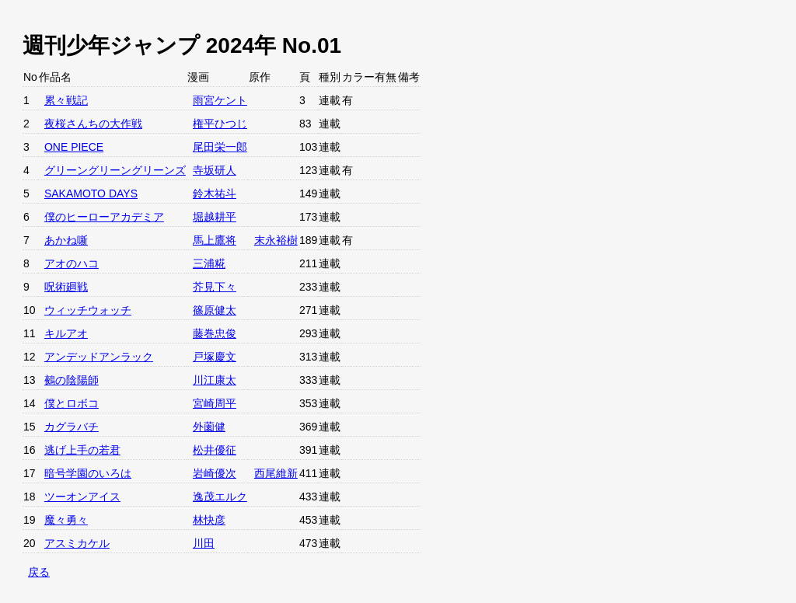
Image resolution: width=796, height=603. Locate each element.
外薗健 (209, 426)
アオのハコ (71, 263)
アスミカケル (77, 543)
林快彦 (209, 520)
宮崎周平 (214, 403)
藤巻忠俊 (214, 333)
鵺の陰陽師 (71, 380)
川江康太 (214, 380)
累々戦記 (66, 100)
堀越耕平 (214, 217)
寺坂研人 (214, 170)
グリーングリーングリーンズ (115, 170)
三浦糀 (209, 263)
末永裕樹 (276, 240)
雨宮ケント (220, 100)
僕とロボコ (71, 403)
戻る (39, 572)
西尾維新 (276, 473)
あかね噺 (66, 240)
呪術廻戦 (66, 287)
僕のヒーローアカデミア (104, 217)
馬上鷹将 (214, 240)
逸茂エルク (220, 496)
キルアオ (66, 333)
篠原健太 (214, 310)
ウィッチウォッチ (87, 310)
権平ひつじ (220, 123)
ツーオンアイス (82, 496)
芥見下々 (214, 287)
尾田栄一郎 (220, 147)
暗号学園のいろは (87, 473)
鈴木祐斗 (214, 193)
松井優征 (214, 450)
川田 (204, 543)
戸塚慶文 (214, 356)
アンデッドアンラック (98, 356)
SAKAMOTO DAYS (91, 193)
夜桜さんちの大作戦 (93, 123)
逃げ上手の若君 (82, 450)
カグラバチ (71, 426)
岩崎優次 (214, 473)
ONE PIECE (73, 147)
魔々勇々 (66, 520)
